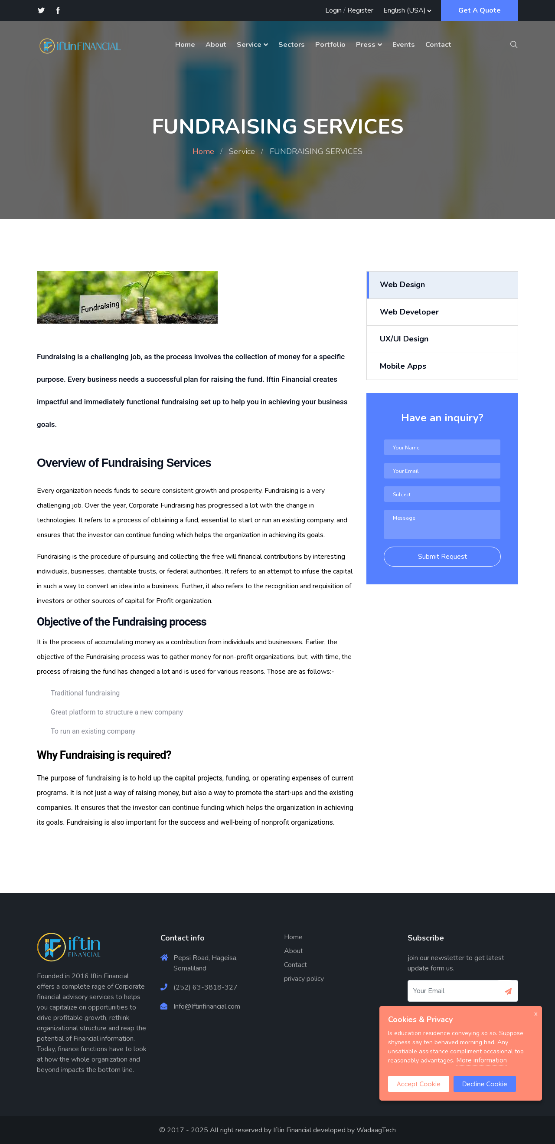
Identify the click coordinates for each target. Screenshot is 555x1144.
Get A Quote (479, 10)
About (216, 44)
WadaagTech (376, 1130)
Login (333, 10)
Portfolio (330, 44)
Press (365, 44)
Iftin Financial (292, 1130)
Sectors (291, 44)
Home (185, 44)
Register (360, 10)
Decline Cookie (484, 1084)
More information (481, 1060)
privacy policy (304, 978)
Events (403, 44)
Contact (438, 44)
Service (249, 44)
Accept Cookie (419, 1084)
